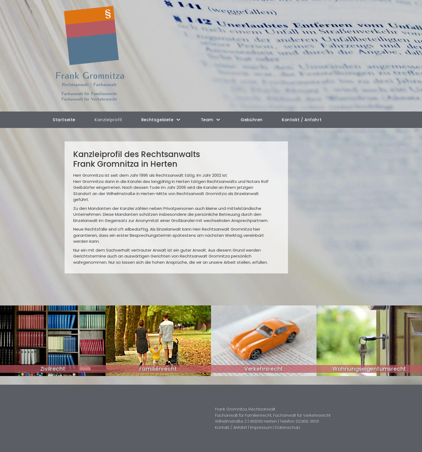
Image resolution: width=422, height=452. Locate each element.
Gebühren (252, 120)
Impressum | (262, 427)
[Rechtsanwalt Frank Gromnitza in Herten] (93, 56)
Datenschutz (287, 427)
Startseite (64, 120)
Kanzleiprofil (108, 120)
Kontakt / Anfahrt (302, 120)
